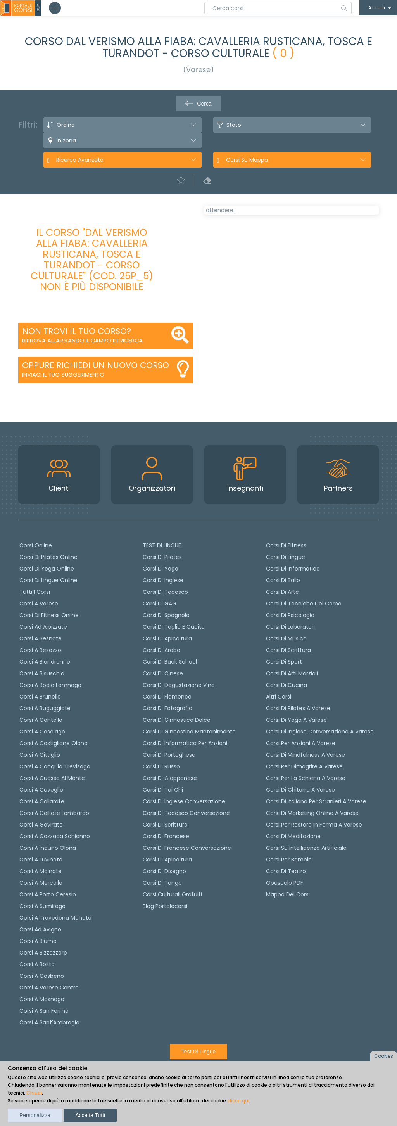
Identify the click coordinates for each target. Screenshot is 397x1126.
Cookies (383, 1056)
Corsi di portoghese (169, 755)
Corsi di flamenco (167, 697)
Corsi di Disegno (164, 871)
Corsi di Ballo (283, 580)
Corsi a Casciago (42, 731)
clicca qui (238, 1100)
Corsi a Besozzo (40, 650)
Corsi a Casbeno (41, 976)
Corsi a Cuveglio (41, 790)
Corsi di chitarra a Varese (300, 790)
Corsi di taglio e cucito (174, 627)
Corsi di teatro (286, 871)
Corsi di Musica (286, 638)
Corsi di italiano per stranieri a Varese (316, 801)
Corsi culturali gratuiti (172, 894)
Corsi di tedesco (165, 592)
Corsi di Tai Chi (163, 790)
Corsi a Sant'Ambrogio (49, 1022)
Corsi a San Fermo (44, 1011)
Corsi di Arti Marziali (292, 673)
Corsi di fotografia (167, 708)
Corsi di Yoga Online (46, 569)
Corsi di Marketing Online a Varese (312, 813)
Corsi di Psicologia (290, 615)
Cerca (198, 103)
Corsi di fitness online (49, 615)
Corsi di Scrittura (288, 650)
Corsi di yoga (160, 569)
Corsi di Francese (166, 836)
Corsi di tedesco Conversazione (186, 813)
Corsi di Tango (162, 883)
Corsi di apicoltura (167, 638)
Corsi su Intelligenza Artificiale (306, 848)
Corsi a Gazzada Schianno (54, 836)
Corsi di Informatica (293, 569)
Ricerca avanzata (80, 160)
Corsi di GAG (159, 603)
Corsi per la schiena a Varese (305, 778)
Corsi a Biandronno (44, 662)
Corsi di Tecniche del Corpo (304, 603)
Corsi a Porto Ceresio (47, 894)
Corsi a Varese (38, 603)
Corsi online (35, 545)
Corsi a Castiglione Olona (53, 743)
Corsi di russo (161, 766)
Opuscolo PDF (284, 883)
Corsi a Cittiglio (39, 755)
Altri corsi (278, 697)
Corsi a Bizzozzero (43, 952)
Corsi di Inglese (163, 580)
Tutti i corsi (34, 592)
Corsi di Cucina (286, 685)
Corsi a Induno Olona (47, 848)
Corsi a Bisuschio (41, 673)
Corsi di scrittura (165, 825)
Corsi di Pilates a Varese (298, 708)
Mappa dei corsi (288, 894)
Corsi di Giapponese (170, 778)
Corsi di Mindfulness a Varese (305, 755)
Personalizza (34, 1115)
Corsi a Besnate (40, 638)
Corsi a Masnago (41, 999)
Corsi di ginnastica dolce (177, 720)
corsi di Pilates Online (48, 557)
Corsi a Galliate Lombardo (54, 813)
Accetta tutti (90, 1115)
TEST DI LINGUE (162, 545)
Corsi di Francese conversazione (187, 848)
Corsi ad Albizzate (43, 627)
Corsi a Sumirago (42, 906)
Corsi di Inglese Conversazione (184, 801)
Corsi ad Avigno (40, 929)
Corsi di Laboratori (290, 627)
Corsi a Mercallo (40, 883)
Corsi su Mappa (247, 160)
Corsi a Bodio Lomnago (50, 685)
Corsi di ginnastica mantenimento (189, 731)
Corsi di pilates (162, 557)
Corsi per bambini (289, 859)
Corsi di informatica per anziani (185, 743)
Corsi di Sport (284, 662)
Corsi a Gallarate (41, 801)
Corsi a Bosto (37, 964)
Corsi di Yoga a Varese (296, 720)
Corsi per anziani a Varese (300, 743)
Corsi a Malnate (40, 871)
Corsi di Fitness (286, 545)
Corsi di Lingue (285, 557)
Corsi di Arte (282, 592)
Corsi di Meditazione (293, 836)
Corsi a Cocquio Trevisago (54, 766)
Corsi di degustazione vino (179, 685)
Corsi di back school (170, 662)
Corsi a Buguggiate (45, 708)
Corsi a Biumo (38, 941)
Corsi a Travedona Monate (55, 918)
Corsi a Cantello (40, 720)
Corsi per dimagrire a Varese (304, 766)
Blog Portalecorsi (165, 906)
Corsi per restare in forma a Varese (314, 825)
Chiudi (34, 1093)
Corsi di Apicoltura (167, 859)
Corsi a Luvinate (40, 859)
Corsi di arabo (161, 650)
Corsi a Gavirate (41, 825)
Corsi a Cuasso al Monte (52, 778)
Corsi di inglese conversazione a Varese (320, 731)
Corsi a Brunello (40, 697)
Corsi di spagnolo (166, 615)
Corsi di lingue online (48, 580)
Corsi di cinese (163, 673)
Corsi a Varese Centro (49, 987)
